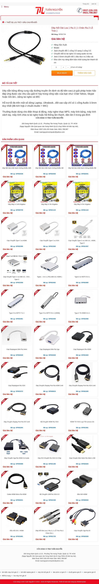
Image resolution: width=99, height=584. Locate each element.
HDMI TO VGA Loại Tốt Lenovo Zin (82, 422)
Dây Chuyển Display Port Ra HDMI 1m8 (49, 385)
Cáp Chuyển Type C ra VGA (49, 240)
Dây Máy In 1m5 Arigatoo (16, 204)
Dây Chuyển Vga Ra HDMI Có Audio (16, 458)
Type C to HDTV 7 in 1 (16, 313)
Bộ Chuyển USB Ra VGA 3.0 (49, 494)
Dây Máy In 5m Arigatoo (82, 204)
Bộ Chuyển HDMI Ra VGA (49, 422)
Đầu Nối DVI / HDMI (17, 530)
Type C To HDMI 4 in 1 (82, 313)
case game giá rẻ (89, 572)
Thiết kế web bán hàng (66, 582)
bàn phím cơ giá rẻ (59, 572)
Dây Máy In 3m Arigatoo (49, 204)
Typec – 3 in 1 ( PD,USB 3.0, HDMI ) (49, 277)
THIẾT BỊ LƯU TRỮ (13, 22)
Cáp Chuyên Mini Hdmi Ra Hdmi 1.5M (82, 458)
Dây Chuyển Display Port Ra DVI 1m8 (17, 422)
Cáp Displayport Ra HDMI (82, 349)
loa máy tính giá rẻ (19, 576)
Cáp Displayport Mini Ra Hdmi (16, 349)
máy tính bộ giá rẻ (44, 572)
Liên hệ (93, 4)
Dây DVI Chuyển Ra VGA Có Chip (49, 458)
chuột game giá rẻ (75, 572)
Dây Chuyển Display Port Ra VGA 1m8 (82, 385)
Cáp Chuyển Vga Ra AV (82, 530)
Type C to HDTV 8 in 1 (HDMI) (49, 313)
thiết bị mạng (6, 576)
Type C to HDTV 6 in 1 (82, 277)
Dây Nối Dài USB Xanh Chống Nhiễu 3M (49, 168)
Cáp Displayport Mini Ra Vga (49, 349)
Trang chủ (86, 4)
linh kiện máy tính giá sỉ (10, 572)
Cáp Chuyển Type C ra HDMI (17, 240)
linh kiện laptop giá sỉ (28, 572)
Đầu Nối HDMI (82, 494)
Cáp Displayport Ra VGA (16, 385)
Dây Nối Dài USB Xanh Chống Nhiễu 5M (82, 168)
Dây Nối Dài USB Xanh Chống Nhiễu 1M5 (16, 168)
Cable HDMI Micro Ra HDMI (16, 494)
